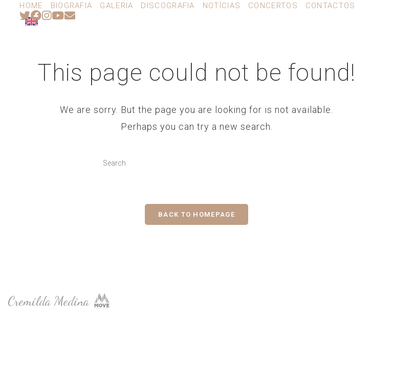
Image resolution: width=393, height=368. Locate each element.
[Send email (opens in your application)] (70, 15)
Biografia (72, 5)
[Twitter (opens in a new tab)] (25, 15)
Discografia (167, 5)
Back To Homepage (196, 214)
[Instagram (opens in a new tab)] (47, 15)
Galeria (116, 5)
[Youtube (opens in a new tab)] (58, 15)
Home (30, 5)
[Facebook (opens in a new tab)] (36, 15)
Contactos (330, 5)
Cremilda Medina (83, 44)
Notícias (222, 5)
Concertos (273, 5)
